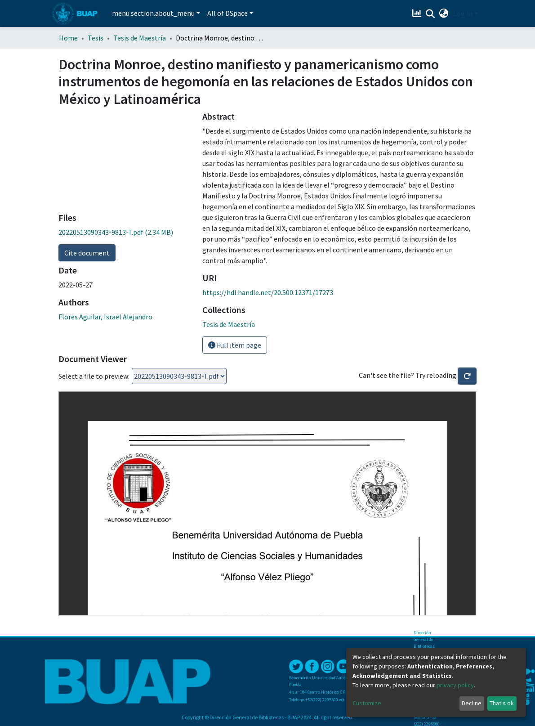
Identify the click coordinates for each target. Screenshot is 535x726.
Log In (463, 13)
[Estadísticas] (417, 13)
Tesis (95, 37)
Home (68, 37)
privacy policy (455, 685)
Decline (472, 703)
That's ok (502, 703)
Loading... (179, 376)
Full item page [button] (234, 345)
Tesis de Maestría (139, 37)
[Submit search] (430, 14)
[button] (444, 13)
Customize (366, 703)
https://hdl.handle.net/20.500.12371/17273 (267, 292)
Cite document (87, 252)
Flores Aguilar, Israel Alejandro (105, 316)
